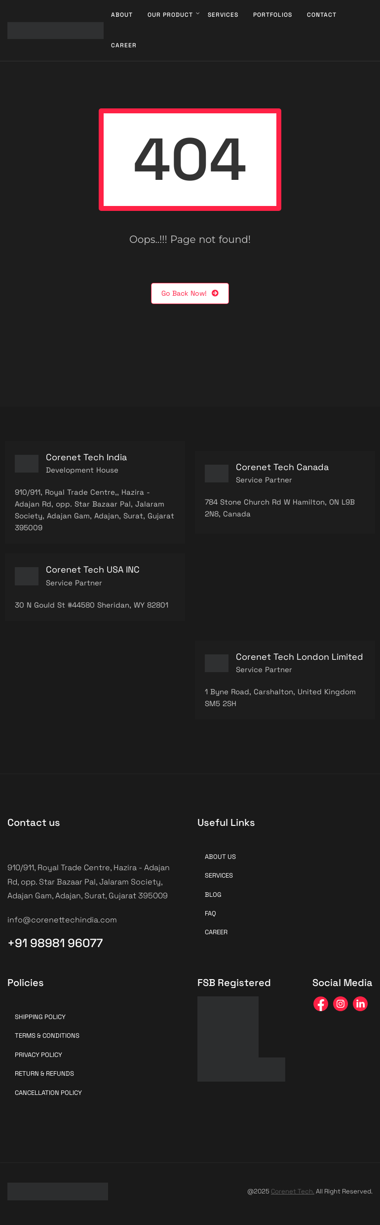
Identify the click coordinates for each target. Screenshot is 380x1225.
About (122, 15)
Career (124, 45)
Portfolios (272, 15)
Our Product (170, 15)
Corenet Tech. (292, 1191)
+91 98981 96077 (55, 943)
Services (223, 15)
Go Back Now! (190, 293)
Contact (322, 15)
